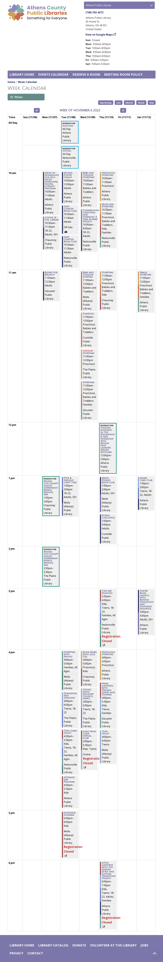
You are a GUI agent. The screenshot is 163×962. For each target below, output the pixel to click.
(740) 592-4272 (94, 12)
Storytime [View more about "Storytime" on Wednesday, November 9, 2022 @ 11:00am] (88, 353)
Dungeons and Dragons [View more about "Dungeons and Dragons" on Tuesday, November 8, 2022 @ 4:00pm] (70, 695)
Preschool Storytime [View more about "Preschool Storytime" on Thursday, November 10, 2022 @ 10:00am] (108, 174)
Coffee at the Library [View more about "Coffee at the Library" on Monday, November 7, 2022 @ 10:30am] (52, 219)
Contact (35, 953)
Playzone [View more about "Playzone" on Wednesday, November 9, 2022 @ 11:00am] (88, 314)
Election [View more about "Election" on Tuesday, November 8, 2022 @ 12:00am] (67, 126)
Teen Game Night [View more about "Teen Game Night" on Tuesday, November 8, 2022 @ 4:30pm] (70, 732)
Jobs (144, 945)
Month (129, 102)
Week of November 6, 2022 (80, 110)
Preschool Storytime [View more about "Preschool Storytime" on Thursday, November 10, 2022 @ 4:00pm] (108, 653)
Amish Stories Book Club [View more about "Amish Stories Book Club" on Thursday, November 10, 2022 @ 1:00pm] (108, 480)
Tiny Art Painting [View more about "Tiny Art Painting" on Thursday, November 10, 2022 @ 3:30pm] (107, 592)
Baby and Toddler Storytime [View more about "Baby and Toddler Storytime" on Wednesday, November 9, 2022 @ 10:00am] (88, 175)
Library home (22, 74)
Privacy (16, 953)
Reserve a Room (86, 74)
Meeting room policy (123, 74)
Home (11, 82)
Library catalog (53, 945)
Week (141, 102)
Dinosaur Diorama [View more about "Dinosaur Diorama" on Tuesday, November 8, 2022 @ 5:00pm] (70, 814)
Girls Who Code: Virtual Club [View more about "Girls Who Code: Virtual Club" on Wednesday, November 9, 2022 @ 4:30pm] (89, 734)
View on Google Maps (99, 34)
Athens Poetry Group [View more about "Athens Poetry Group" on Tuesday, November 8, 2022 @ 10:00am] (68, 175)
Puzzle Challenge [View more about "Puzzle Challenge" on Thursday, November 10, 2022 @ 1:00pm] (108, 516)
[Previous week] (37, 110)
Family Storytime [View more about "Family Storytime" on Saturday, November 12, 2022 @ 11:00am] (145, 274)
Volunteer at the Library (113, 945)
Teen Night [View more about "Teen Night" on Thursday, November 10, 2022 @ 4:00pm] (105, 732)
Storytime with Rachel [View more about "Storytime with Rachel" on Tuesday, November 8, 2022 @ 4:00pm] (69, 654)
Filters (18, 97)
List (118, 102)
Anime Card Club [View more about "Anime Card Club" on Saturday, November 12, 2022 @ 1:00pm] (146, 479)
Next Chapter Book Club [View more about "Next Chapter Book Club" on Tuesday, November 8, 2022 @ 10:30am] (70, 209)
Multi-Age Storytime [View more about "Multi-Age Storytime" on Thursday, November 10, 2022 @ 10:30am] (108, 205)
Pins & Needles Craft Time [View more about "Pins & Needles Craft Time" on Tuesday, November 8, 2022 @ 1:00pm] (70, 480)
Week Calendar (27, 82)
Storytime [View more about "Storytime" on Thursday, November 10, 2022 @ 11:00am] (107, 273)
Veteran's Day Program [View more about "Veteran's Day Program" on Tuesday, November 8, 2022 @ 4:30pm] (69, 779)
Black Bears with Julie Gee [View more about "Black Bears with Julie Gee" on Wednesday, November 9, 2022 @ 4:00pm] (90, 654)
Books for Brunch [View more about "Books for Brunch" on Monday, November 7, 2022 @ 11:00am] (51, 274)
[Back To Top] (154, 953)
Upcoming (105, 102)
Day (151, 102)
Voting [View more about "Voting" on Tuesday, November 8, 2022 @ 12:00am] (66, 151)
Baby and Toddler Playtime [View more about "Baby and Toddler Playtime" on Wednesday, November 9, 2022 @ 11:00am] (88, 275)
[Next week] (123, 110)
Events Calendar (53, 74)
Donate (79, 945)
